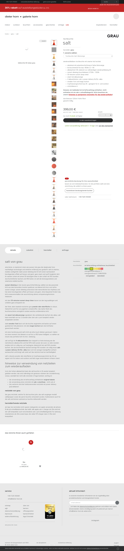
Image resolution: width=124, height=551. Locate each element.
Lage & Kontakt (28, 516)
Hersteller (114, 25)
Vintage (61, 25)
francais (115, 545)
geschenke (51, 25)
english (115, 543)
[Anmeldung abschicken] (117, 503)
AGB (6, 508)
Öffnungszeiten (28, 511)
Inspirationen (102, 25)
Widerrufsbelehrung (11, 516)
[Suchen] (116, 16)
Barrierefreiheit (28, 514)
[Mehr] (111, 115)
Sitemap (7, 505)
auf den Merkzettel (106, 126)
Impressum (8, 514)
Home (7, 34)
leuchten (27, 25)
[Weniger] (100, 115)
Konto (105, 2)
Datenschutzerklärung (12, 511)
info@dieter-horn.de (13, 499)
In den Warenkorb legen (88, 120)
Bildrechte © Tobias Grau (26, 63)
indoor (8, 25)
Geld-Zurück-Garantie (49, 2)
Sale (68, 25)
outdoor (17, 25)
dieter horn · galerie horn (21, 17)
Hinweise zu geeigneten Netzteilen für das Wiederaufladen (90, 94)
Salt (17, 34)
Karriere (25, 508)
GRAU (12, 34)
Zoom (43, 41)
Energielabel (90, 276)
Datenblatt (100, 276)
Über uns (26, 505)
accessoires (38, 25)
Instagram (94, 520)
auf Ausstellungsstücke (27, 8)
